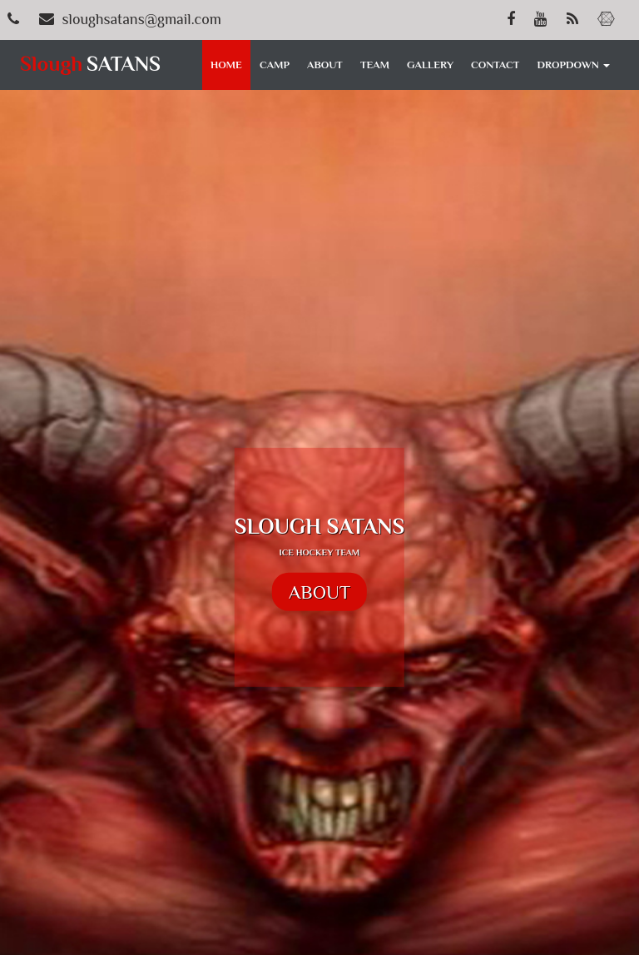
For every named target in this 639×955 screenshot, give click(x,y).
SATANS (93, 64)
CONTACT (495, 64)
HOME (226, 64)
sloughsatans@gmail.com (141, 19)
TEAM (374, 64)
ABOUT (325, 64)
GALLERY (430, 64)
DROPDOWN (573, 64)
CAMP (275, 64)
